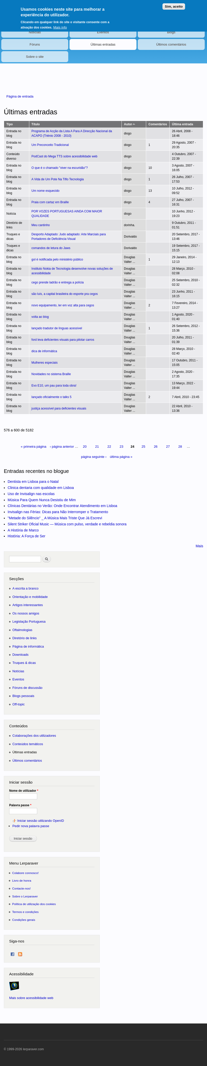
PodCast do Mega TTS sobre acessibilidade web (65, 156)
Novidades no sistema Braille (51, 374)
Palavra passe (20, 805)
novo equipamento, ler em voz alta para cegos (63, 305)
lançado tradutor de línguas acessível (57, 328)
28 (180, 446)
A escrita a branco (25, 588)
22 (109, 446)
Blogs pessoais (23, 696)
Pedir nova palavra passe (30, 826)
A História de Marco (23, 530)
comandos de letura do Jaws (51, 248)
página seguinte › (93, 457)
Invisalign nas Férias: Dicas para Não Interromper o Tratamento (58, 512)
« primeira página (33, 446)
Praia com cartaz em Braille (50, 202)
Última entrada (182, 124)
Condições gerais (23, 919)
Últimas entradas (103, 44)
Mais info (60, 24)
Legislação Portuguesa (29, 621)
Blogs (171, 32)
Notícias (35, 32)
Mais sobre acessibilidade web (31, 998)
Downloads (20, 655)
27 (168, 446)
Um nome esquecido (46, 191)
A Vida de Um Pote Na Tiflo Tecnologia (58, 179)
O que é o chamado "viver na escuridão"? (60, 168)
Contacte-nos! (21, 888)
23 (121, 446)
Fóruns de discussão (27, 688)
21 (97, 446)
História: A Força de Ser (26, 536)
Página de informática (28, 646)
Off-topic (18, 704)
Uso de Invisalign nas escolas (31, 494)
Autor (129, 124)
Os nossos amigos (25, 613)
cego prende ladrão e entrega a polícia (58, 282)
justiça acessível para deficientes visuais (59, 408)
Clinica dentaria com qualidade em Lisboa (41, 488)
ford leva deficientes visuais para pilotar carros (63, 339)
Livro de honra (21, 880)
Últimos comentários (171, 44)
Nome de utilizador (23, 790)
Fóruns (35, 44)
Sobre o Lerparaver (25, 896)
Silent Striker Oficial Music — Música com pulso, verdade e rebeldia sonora (67, 524)
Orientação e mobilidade (30, 597)
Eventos (103, 32)
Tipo (9, 124)
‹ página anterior (62, 446)
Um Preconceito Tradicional (50, 145)
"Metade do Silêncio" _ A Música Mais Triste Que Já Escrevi (55, 518)
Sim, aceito (174, 4)
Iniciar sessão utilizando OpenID (40, 821)
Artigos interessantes (27, 605)
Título (36, 124)
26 (155, 446)
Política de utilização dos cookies (34, 904)
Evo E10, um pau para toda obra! (54, 385)
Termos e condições (25, 911)
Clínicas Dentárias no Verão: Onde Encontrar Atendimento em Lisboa (62, 506)
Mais (199, 546)
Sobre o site (35, 57)
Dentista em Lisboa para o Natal (33, 482)
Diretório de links (24, 638)
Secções (16, 579)
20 (85, 446)
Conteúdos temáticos (27, 744)
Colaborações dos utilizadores (34, 735)
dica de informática (44, 351)
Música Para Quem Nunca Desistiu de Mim (42, 500)
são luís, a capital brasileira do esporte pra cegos (65, 294)
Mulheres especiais (45, 362)
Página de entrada (19, 96)
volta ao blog (40, 317)
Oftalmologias (22, 630)
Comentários (157, 124)
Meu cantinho (41, 225)
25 (143, 446)
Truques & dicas (24, 663)
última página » (121, 457)
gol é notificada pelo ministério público (57, 259)
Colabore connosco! (25, 872)
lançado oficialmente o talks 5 (52, 397)
